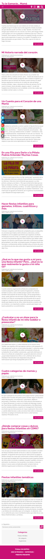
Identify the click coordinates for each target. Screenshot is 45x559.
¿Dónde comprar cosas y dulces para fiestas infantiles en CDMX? (20, 427)
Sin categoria (22, 538)
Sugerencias (22, 541)
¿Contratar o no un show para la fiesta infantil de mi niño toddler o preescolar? (21, 320)
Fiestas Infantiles (22, 535)
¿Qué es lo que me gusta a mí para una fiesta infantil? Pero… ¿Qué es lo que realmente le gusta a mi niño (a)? (22, 263)
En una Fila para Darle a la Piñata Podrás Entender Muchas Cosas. (20, 153)
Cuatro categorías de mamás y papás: (19, 372)
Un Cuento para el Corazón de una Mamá (21, 102)
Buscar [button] (41, 527)
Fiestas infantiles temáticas (17, 477)
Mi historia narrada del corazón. (20, 52)
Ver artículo (38, 44)
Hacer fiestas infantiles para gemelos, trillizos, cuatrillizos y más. (20, 206)
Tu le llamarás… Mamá (14, 3)
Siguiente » (6, 524)
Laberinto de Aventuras (16, 55)
